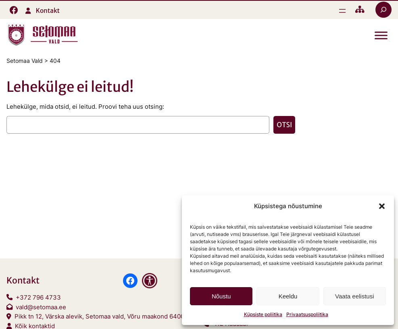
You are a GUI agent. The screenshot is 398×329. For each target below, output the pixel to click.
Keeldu (288, 296)
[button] (382, 206)
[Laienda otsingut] (383, 10)
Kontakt (48, 10)
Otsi (284, 124)
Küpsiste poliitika (263, 314)
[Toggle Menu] (381, 35)
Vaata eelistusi (354, 296)
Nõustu (221, 296)
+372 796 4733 (38, 297)
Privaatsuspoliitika (307, 314)
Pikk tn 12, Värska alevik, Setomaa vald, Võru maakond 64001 (101, 316)
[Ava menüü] (342, 11)
